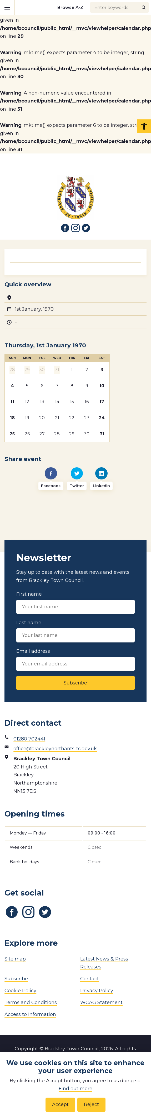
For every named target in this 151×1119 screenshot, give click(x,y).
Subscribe (75, 683)
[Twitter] (77, 479)
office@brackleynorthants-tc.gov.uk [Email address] (55, 749)
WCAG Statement (101, 1002)
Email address (75, 659)
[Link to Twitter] (86, 227)
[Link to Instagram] (75, 227)
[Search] (143, 7)
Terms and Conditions (30, 1002)
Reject (91, 1104)
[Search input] (119, 7)
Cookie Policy (20, 991)
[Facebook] (50, 479)
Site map (15, 959)
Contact (89, 979)
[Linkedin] (101, 479)
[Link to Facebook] (65, 227)
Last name (75, 631)
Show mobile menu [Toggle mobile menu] (9, 7)
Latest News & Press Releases (104, 963)
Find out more (75, 1089)
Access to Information (30, 1014)
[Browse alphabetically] (70, 7)
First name (75, 602)
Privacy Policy (96, 991)
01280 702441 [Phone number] (29, 739)
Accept (60, 1104)
